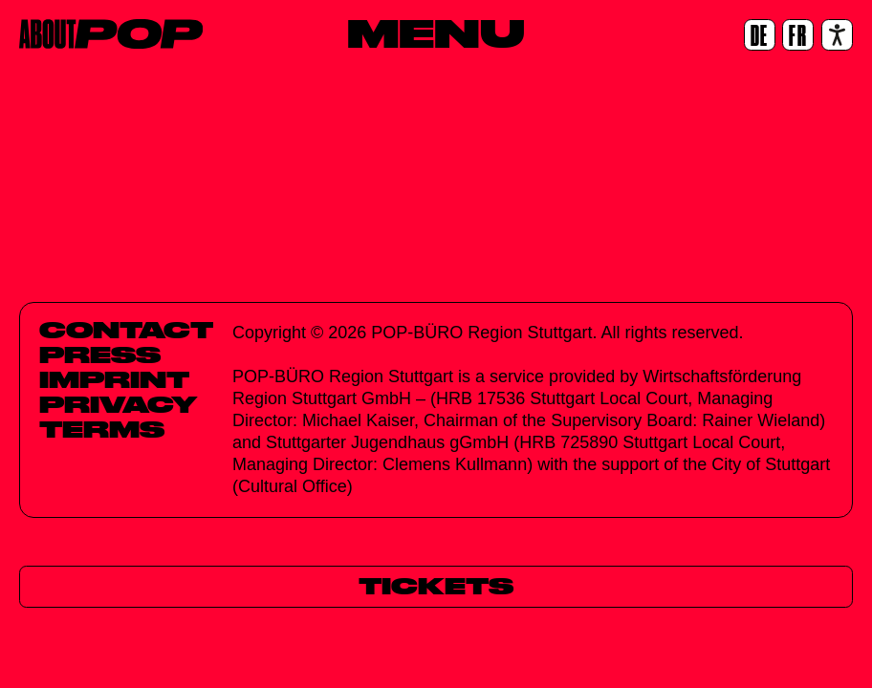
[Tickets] (436, 586)
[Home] (111, 34)
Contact (126, 329)
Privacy (118, 404)
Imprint (114, 379)
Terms (101, 429)
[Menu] (436, 33)
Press (100, 354)
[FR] (798, 35)
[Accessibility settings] (837, 35)
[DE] (759, 35)
